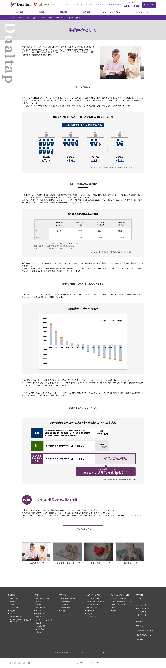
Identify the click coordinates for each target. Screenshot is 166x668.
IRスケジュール (40, 617)
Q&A (113, 608)
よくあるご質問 (40, 626)
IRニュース (38, 601)
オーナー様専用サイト (87, 4)
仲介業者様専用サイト (102, 4)
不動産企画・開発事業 (68, 598)
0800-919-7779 (131, 6)
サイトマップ (107, 652)
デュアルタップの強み (112, 12)
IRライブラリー (40, 611)
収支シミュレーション (119, 605)
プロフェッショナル (93, 605)
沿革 (11, 614)
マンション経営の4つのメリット (122, 601)
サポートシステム (92, 608)
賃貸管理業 (64, 605)
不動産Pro (140, 639)
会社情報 (20, 12)
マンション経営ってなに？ (141, 12)
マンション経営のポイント (120, 598)
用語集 (114, 611)
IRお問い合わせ (40, 629)
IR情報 (42, 12)
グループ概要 (14, 608)
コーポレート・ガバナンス (43, 620)
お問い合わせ (149, 4)
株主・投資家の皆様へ (42, 598)
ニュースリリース (143, 609)
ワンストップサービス (94, 598)
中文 (121, 5)
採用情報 (67, 4)
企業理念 (13, 601)
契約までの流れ (92, 617)
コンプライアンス (15, 617)
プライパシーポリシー (87, 652)
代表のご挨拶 (14, 598)
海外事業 (64, 611)
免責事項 (38, 632)
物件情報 (86, 12)
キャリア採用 (142, 598)
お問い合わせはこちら (84, 529)
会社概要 (13, 605)
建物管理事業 (65, 608)
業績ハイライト (40, 608)
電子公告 (38, 623)
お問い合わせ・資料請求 (63, 652)
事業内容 (64, 12)
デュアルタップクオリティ (95, 601)
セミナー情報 (75, 4)
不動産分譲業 (65, 601)
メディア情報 (142, 612)
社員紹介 (89, 614)
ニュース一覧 (141, 605)
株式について (39, 614)
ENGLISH (116, 5)
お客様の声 (90, 611)
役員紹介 (13, 611)
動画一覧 (139, 621)
